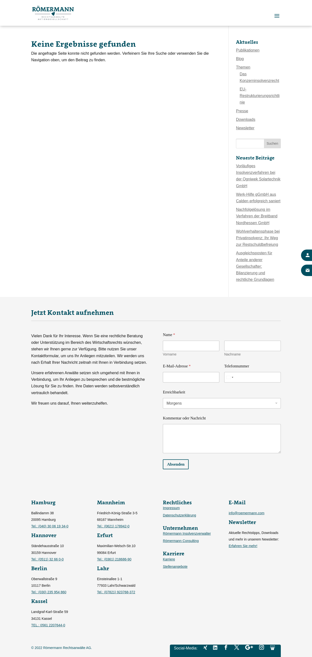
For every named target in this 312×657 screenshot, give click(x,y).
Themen (243, 67)
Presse (242, 111)
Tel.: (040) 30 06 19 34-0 (49, 526)
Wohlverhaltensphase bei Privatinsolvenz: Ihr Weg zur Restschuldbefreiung (258, 238)
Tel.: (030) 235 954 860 (48, 592)
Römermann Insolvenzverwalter (187, 533)
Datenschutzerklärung (179, 515)
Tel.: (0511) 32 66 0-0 (47, 559)
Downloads (245, 119)
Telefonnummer (236, 366)
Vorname (169, 354)
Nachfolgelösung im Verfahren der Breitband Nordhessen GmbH (256, 216)
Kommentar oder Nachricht (184, 418)
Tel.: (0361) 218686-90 (114, 559)
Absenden (176, 464)
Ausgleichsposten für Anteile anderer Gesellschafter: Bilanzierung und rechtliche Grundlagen (255, 266)
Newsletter (245, 128)
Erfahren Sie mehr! (243, 546)
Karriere (169, 559)
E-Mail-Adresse (177, 366)
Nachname (232, 354)
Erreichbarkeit (174, 392)
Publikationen (247, 50)
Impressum (171, 508)
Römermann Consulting (181, 541)
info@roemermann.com (246, 513)
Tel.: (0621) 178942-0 (113, 526)
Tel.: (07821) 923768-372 (116, 592)
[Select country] (229, 377)
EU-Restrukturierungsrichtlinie (260, 95)
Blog (240, 59)
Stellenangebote (175, 566)
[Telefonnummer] (252, 377)
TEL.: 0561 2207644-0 (48, 625)
